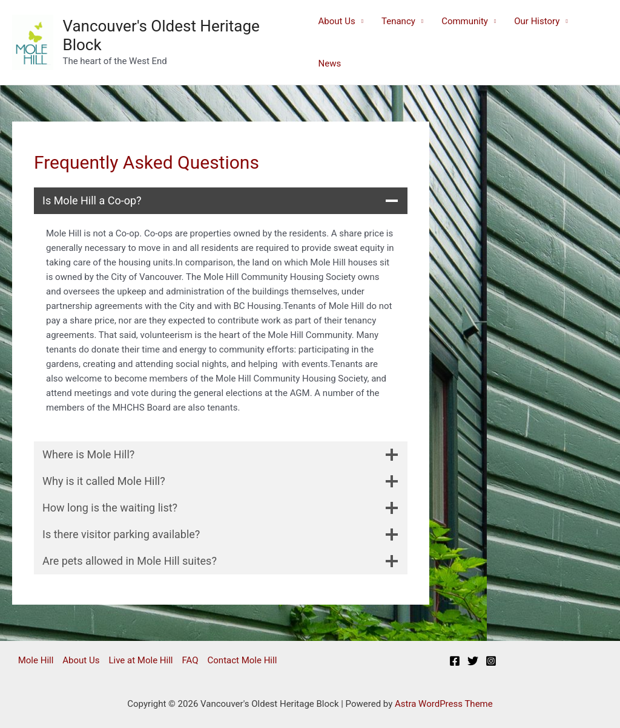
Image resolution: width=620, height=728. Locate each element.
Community (464, 21)
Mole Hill (36, 660)
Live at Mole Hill (140, 660)
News (329, 63)
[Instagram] (491, 660)
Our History (536, 21)
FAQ (190, 660)
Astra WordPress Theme (444, 703)
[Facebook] (454, 660)
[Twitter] (472, 660)
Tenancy (398, 21)
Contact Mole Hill (242, 660)
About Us (336, 21)
